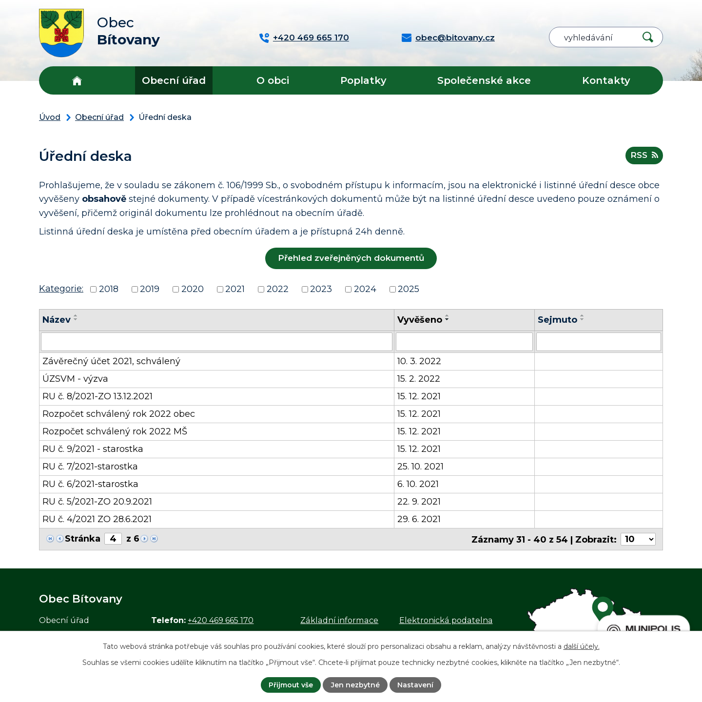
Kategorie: (61, 288)
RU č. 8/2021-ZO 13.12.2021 (97, 396)
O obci (272, 80)
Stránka (82, 538)
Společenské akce (484, 80)
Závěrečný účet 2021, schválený (111, 361)
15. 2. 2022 (418, 378)
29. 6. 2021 (419, 519)
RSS (644, 155)
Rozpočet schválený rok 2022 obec (118, 414)
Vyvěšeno (419, 319)
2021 (235, 289)
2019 (149, 289)
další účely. (582, 646)
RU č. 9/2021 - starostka (92, 449)
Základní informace (339, 619)
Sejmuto (557, 319)
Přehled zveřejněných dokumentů (351, 258)
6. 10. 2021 (418, 484)
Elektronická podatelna (446, 619)
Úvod (77, 80)
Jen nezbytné (355, 685)
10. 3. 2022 (419, 361)
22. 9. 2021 (419, 501)
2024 (365, 289)
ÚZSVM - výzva (75, 378)
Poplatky (363, 80)
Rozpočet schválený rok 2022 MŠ (114, 431)
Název (56, 319)
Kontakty (606, 80)
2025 (408, 289)
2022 (278, 289)
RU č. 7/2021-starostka (90, 466)
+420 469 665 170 (221, 619)
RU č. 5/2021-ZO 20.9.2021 (97, 501)
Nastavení (415, 685)
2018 (108, 289)
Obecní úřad (174, 80)
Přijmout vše (291, 685)
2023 (321, 289)
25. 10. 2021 (420, 466)
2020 (192, 289)
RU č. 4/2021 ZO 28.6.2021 (97, 519)
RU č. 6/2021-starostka (90, 484)
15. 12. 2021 (419, 396)
